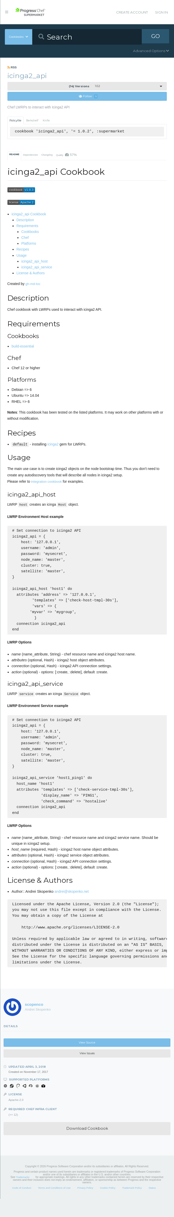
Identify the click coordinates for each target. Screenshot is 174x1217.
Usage (21, 256)
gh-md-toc (32, 284)
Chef (25, 238)
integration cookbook (46, 481)
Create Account (132, 12)
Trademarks (22, 1195)
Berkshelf (32, 120)
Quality (66, 155)
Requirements (27, 226)
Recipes (22, 250)
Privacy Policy (85, 1205)
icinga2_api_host (34, 262)
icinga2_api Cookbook (29, 214)
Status (152, 1205)
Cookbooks (30, 232)
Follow (88, 96)
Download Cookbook (87, 1146)
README (14, 154)
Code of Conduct (21, 1205)
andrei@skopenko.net (72, 910)
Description (25, 220)
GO (155, 36)
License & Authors (30, 273)
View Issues (87, 1071)
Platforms (28, 244)
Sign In (161, 12)
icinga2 (52, 444)
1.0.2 (84, 86)
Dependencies (30, 155)
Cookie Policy (107, 1205)
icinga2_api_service (36, 267)
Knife (46, 120)
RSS (12, 67)
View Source (87, 1060)
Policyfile (15, 120)
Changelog (46, 155)
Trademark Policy (132, 1205)
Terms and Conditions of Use (54, 1205)
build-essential (23, 347)
